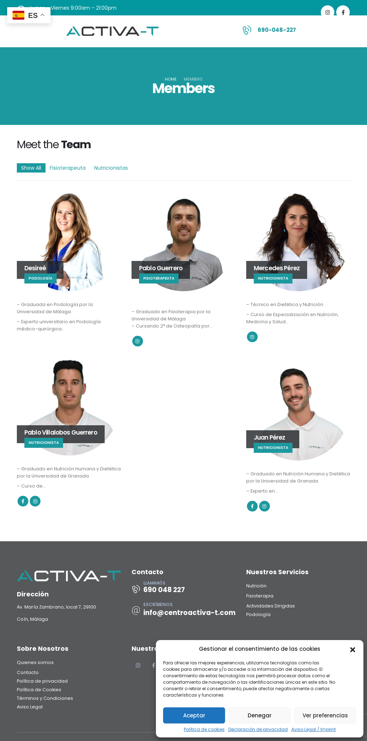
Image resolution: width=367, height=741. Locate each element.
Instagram (137, 341)
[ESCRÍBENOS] (183, 610)
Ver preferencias (325, 715)
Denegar (260, 715)
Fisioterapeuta (68, 167)
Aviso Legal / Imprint (313, 729)
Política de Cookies (39, 690)
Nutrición (256, 586)
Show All (31, 167)
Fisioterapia (259, 596)
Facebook (23, 501)
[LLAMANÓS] (183, 589)
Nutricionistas (111, 167)
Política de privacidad (42, 681)
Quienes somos (35, 662)
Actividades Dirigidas (270, 606)
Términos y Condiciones (45, 698)
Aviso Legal (30, 707)
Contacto (28, 672)
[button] (352, 649)
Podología (258, 614)
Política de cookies (204, 729)
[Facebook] (343, 12)
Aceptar (194, 715)
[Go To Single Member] (69, 240)
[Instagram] (327, 12)
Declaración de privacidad (258, 729)
